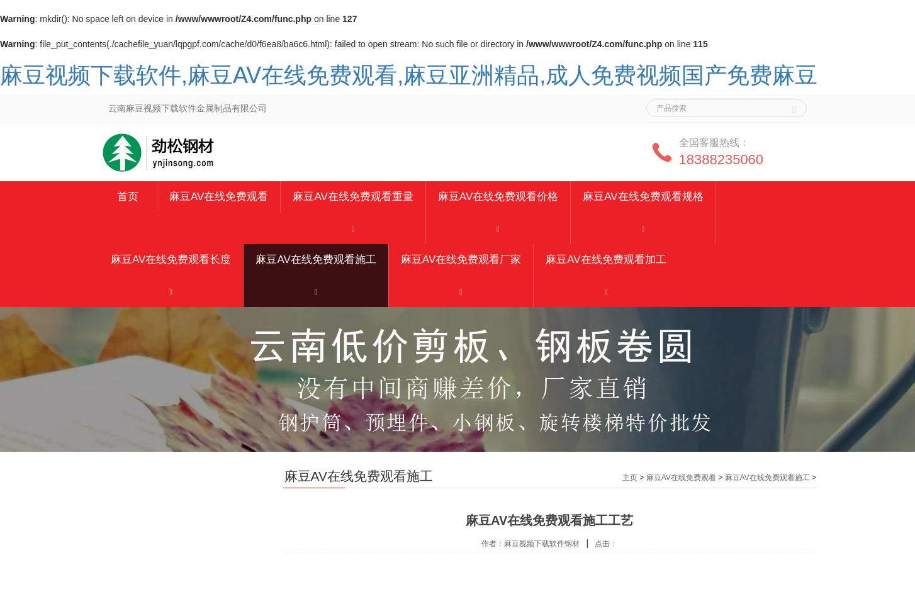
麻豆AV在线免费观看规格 (643, 197)
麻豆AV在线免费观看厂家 (461, 260)
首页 (127, 197)
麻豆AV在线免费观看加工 (606, 260)
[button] (353, 228)
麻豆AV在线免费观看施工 (315, 260)
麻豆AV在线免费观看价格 (498, 197)
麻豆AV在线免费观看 (218, 197)
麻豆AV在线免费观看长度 (171, 260)
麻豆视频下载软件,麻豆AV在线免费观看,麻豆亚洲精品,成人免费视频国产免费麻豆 (408, 75)
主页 (629, 477)
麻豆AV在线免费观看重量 (353, 197)
